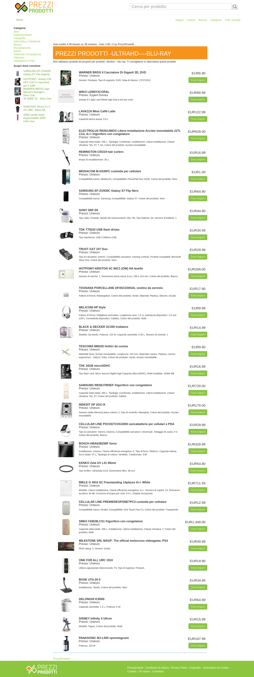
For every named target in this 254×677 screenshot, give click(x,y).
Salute (17, 51)
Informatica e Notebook (27, 41)
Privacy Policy (179, 667)
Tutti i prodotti (232, 20)
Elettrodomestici (23, 35)
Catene (191, 20)
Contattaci (158, 671)
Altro (16, 31)
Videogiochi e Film (24, 60)
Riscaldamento (22, 48)
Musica (18, 44)
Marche (202, 20)
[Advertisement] (145, 33)
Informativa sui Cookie (216, 667)
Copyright (195, 667)
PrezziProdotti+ (62, 658)
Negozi (180, 20)
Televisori (19, 57)
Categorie (215, 20)
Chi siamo (144, 671)
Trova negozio (198, 80)
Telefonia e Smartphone (27, 54)
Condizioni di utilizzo (157, 667)
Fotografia (19, 38)
